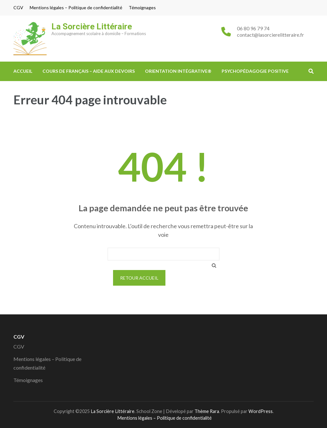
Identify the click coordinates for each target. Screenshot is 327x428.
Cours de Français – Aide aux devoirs (88, 71)
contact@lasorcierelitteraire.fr (270, 35)
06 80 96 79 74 (253, 28)
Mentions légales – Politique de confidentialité (76, 7)
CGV (18, 7)
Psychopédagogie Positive (255, 71)
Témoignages (142, 7)
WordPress (260, 411)
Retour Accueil (139, 278)
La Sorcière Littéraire (91, 26)
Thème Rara (206, 411)
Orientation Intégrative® (178, 71)
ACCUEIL (22, 71)
